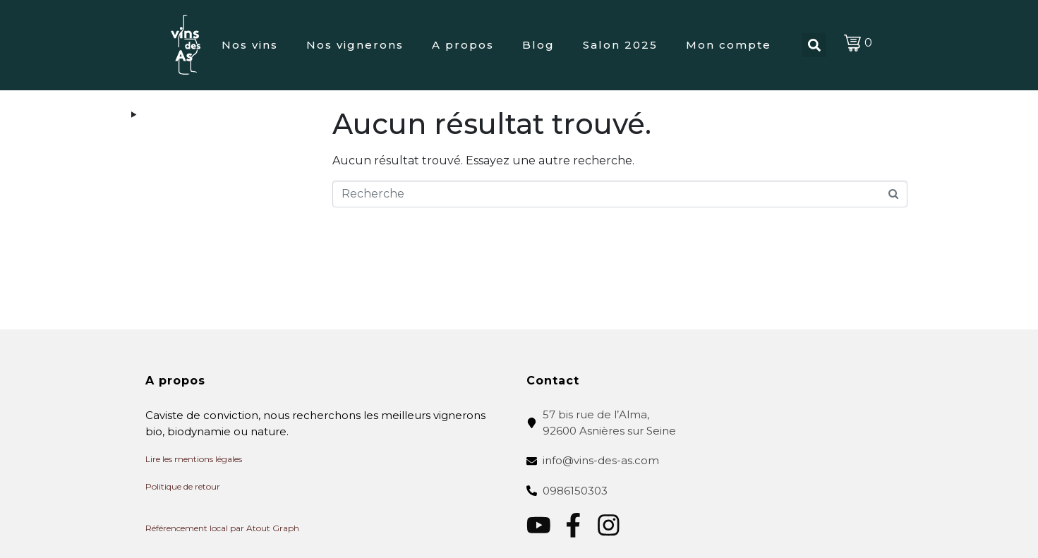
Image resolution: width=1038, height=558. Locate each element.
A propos (463, 44)
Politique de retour (182, 486)
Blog (538, 44)
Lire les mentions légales (193, 459)
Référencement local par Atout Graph (222, 528)
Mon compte (728, 44)
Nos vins (250, 44)
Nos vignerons (355, 44)
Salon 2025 (620, 44)
